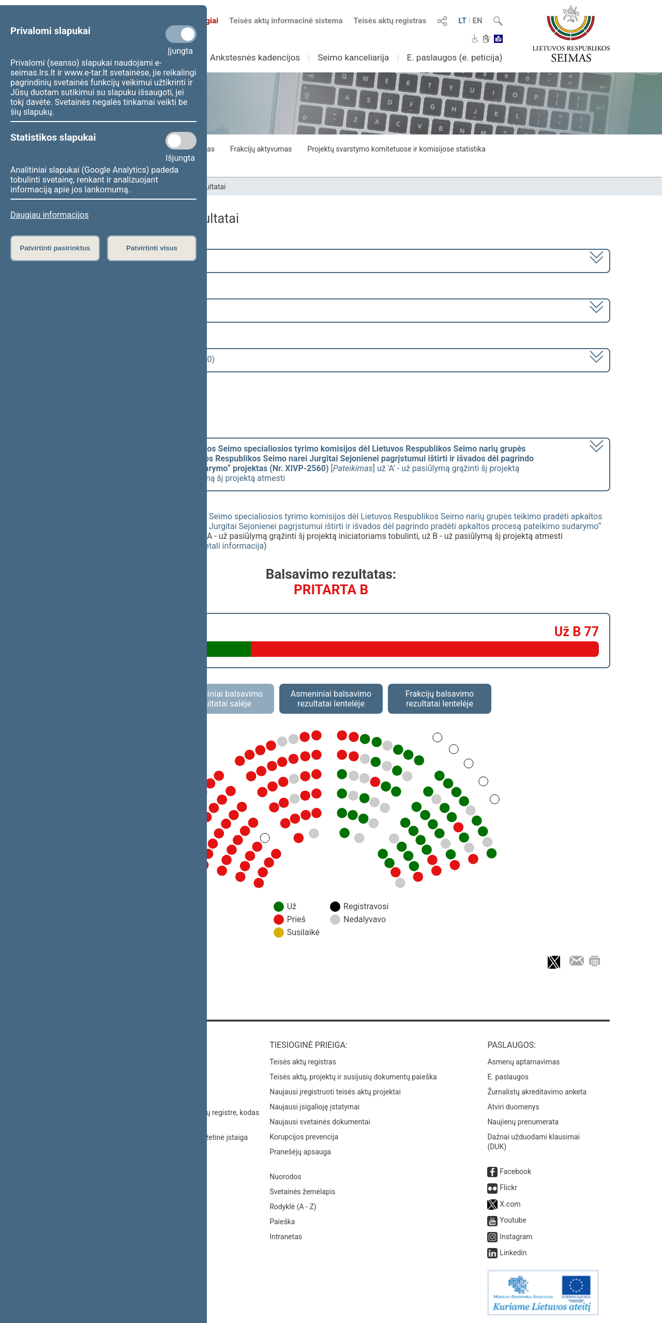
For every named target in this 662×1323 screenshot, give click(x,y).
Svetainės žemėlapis (302, 1191)
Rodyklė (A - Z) (293, 1206)
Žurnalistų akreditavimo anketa (536, 1092)
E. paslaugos (508, 1077)
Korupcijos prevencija (303, 1137)
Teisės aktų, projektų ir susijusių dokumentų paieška (353, 1077)
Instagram (516, 1236)
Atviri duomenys (513, 1107)
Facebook (515, 1171)
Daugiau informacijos (49, 215)
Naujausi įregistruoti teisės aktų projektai (335, 1092)
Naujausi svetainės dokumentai (319, 1122)
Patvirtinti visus (151, 248)
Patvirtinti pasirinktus (55, 248)
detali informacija (232, 546)
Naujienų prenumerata (523, 1122)
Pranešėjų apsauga (300, 1152)
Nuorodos (285, 1176)
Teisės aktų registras (389, 20)
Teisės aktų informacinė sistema (286, 20)
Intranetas (285, 1236)
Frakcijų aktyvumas (261, 149)
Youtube (513, 1220)
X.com (510, 1204)
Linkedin (513, 1253)
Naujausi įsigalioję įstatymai (314, 1107)
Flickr (508, 1187)
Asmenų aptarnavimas (523, 1062)
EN (478, 20)
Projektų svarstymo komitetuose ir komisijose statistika (396, 149)
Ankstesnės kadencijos (255, 57)
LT (462, 20)
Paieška (282, 1221)
